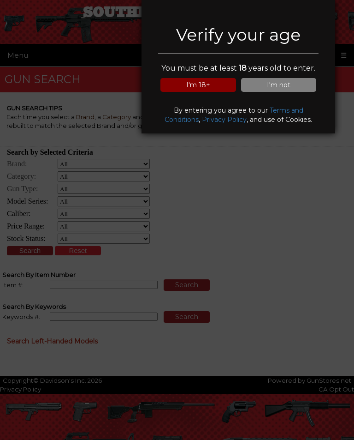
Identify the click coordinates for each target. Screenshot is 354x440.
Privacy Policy (224, 119)
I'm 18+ (198, 85)
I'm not (278, 85)
